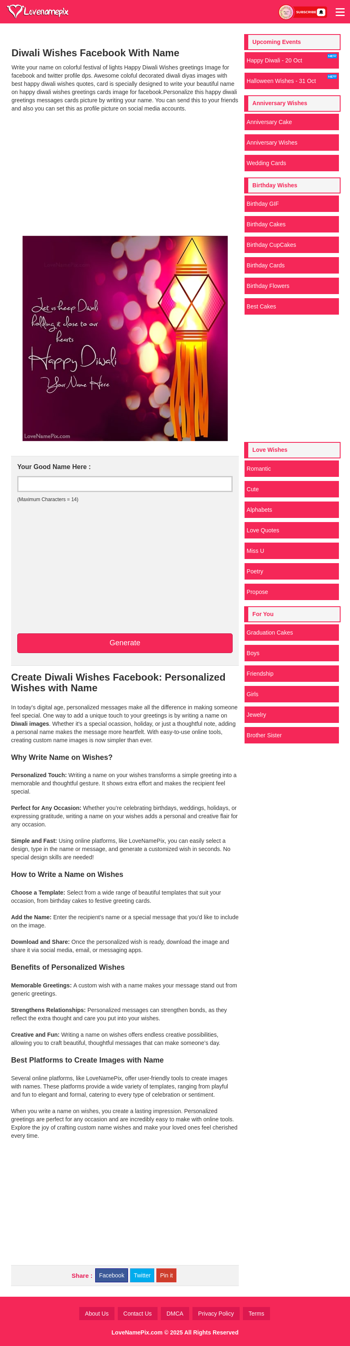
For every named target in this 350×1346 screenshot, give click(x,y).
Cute (253, 489)
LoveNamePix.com (137, 1332)
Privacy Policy (216, 1313)
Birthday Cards (266, 265)
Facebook (111, 1275)
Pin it (166, 1275)
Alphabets (259, 509)
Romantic (259, 468)
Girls (252, 694)
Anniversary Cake (269, 122)
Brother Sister (264, 735)
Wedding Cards (266, 163)
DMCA (175, 1313)
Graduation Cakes (270, 632)
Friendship (260, 673)
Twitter (142, 1275)
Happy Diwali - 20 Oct (292, 59)
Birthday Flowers (268, 286)
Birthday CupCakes (271, 245)
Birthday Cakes (266, 224)
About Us (97, 1313)
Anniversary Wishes (272, 142)
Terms (256, 1313)
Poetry (255, 571)
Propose (257, 592)
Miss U (255, 551)
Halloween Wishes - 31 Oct (292, 79)
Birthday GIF (263, 203)
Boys (253, 653)
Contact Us (138, 1313)
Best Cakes (261, 306)
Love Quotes (263, 530)
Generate (125, 643)
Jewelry (256, 714)
